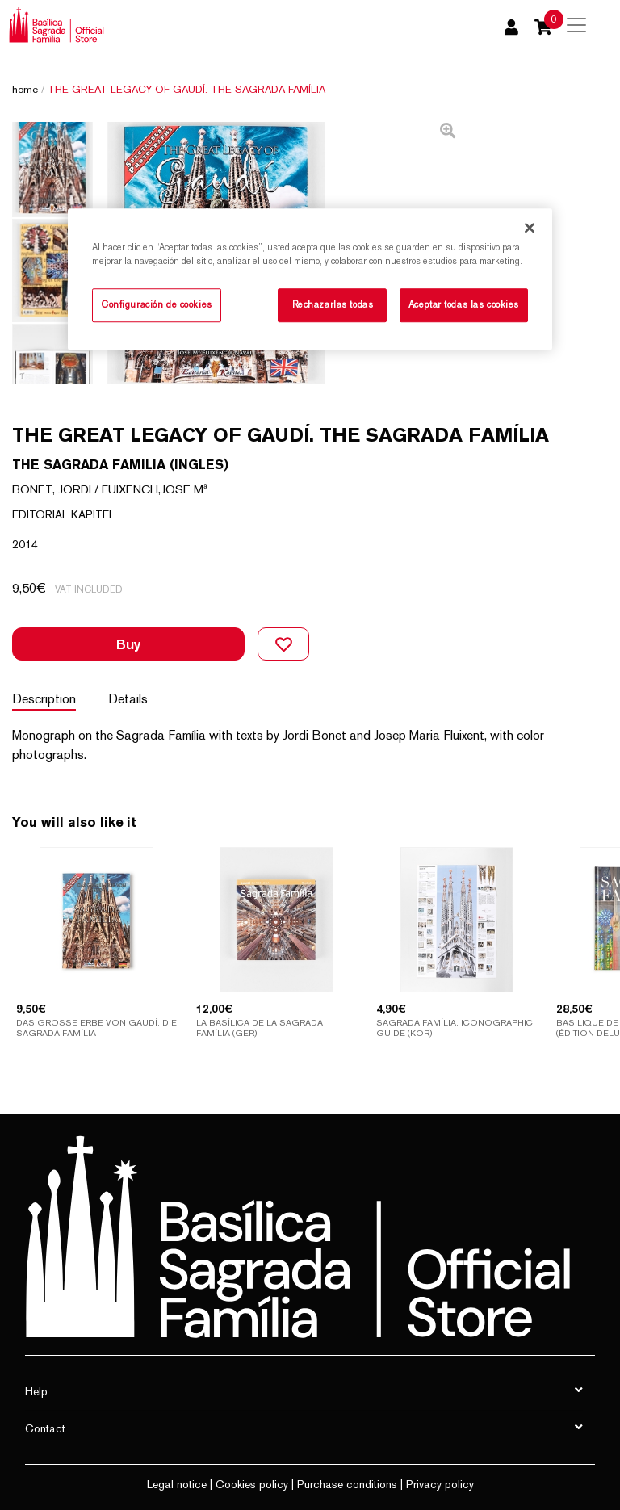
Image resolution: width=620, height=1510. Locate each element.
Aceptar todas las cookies (463, 304)
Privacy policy (440, 1484)
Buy (128, 643)
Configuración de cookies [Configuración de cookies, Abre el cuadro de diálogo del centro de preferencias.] (156, 304)
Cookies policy (252, 1484)
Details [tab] (128, 699)
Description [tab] (44, 699)
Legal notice (177, 1484)
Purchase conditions (347, 1484)
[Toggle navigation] (576, 25)
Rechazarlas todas (333, 304)
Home (25, 89)
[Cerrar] (529, 227)
